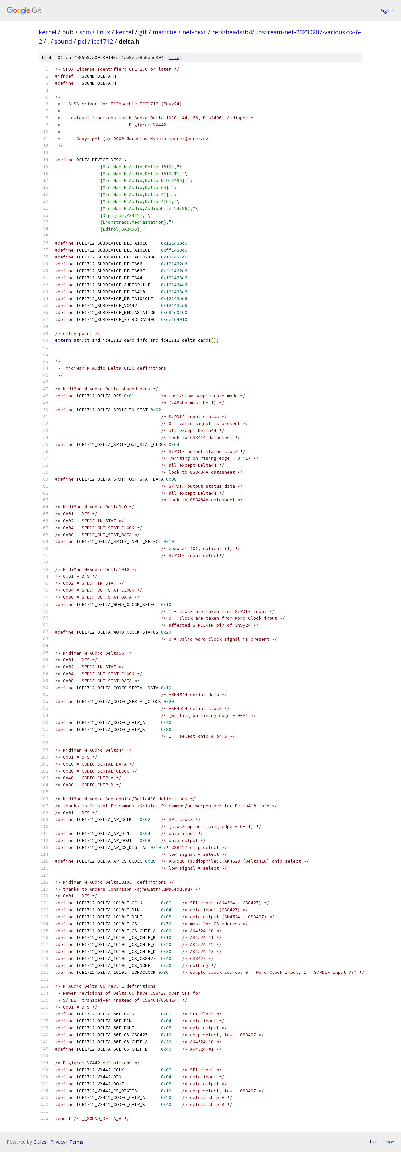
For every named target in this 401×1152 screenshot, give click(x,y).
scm (85, 32)
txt (373, 1142)
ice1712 (102, 41)
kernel (47, 32)
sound (63, 41)
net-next (194, 32)
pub (68, 32)
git (143, 32)
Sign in (387, 10)
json (389, 1142)
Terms (76, 1142)
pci (82, 41)
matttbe (165, 32)
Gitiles (39, 1142)
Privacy (57, 1142)
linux (103, 32)
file (174, 57)
